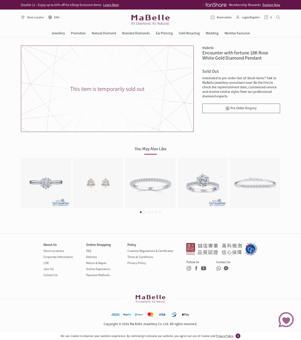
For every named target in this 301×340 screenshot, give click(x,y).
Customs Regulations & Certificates (150, 251)
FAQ (88, 251)
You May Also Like (150, 148)
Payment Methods (98, 275)
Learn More (111, 5)
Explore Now (271, 5)
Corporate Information (58, 257)
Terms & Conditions (140, 257)
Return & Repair (96, 263)
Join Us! (48, 269)
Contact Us (50, 275)
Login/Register (251, 17)
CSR (46, 263)
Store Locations (53, 251)
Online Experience (98, 269)
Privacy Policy (224, 336)
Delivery (91, 257)
